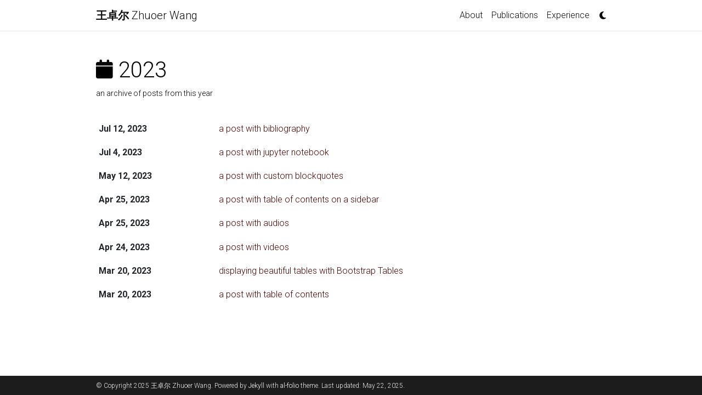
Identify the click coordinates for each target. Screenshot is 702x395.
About (471, 15)
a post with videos (254, 247)
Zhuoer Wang (146, 15)
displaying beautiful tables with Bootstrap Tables (311, 271)
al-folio (289, 386)
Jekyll (256, 386)
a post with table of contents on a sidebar (299, 199)
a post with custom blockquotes (281, 176)
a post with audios (254, 223)
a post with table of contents (274, 294)
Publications (514, 15)
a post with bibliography (264, 128)
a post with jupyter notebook (274, 152)
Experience (568, 15)
